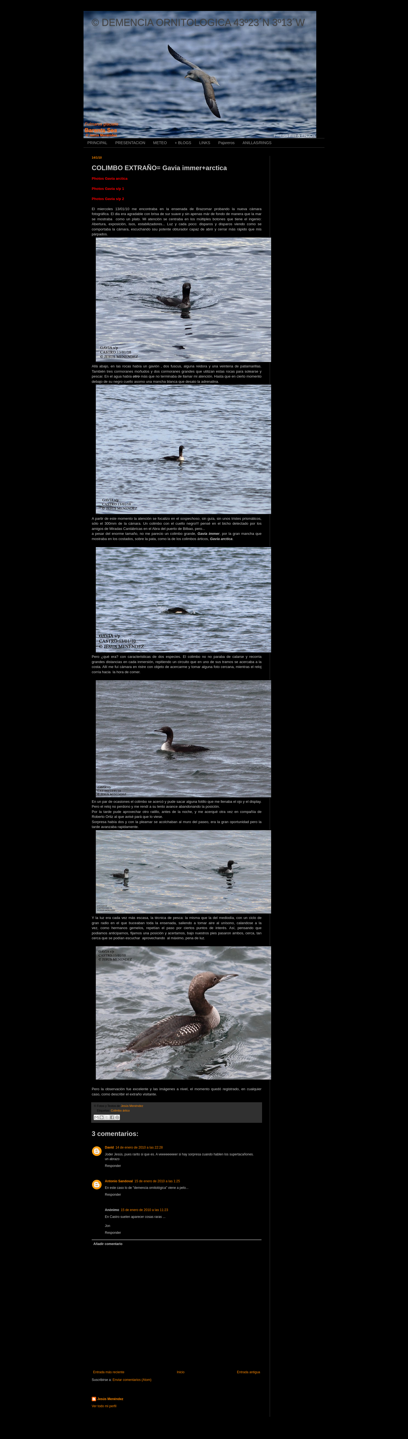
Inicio (181, 1372)
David (109, 1147)
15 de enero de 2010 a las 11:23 (144, 1210)
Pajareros (226, 143)
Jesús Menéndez (110, 1399)
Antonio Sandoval (119, 1181)
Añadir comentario (107, 1244)
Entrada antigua (248, 1372)
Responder (113, 1166)
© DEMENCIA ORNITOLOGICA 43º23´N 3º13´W (198, 22)
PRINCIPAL (97, 143)
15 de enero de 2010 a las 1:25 (157, 1181)
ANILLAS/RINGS (257, 143)
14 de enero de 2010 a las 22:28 (139, 1147)
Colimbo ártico (120, 1110)
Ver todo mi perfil (104, 1406)
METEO (160, 143)
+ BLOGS (183, 143)
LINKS (204, 143)
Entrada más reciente (108, 1372)
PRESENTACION (130, 143)
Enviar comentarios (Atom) (132, 1380)
